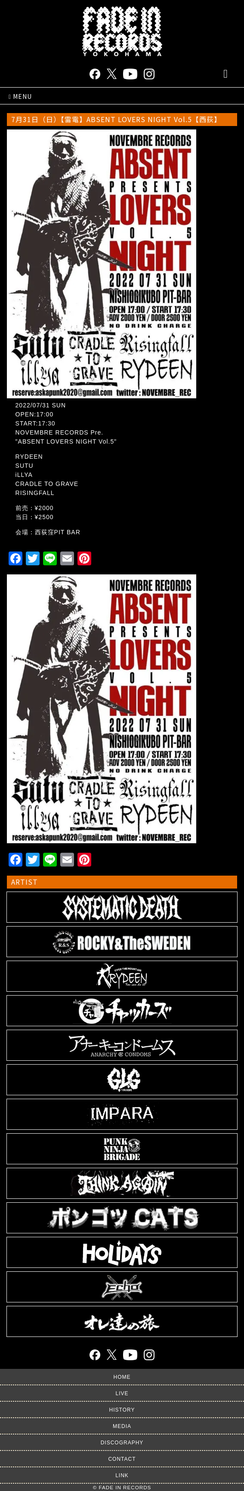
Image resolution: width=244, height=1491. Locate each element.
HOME (122, 1377)
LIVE (121, 1393)
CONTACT (122, 1459)
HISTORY (122, 1410)
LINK (122, 1475)
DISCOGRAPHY (122, 1443)
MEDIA (122, 1426)
